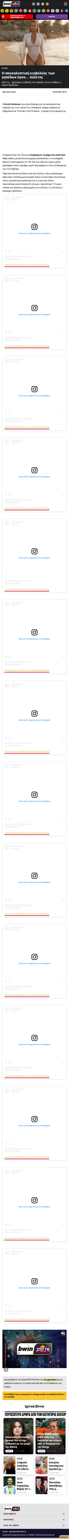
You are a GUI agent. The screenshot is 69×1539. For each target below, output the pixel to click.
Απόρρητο (64, 1537)
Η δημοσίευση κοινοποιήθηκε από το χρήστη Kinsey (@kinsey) (26, 264)
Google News (50, 1379)
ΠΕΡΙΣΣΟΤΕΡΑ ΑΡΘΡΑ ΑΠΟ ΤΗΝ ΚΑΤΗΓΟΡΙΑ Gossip (35, 1415)
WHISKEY (32, 1535)
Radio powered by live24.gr (45, 1535)
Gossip (5, 68)
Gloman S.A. (24, 1535)
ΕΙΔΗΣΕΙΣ (51, 17)
